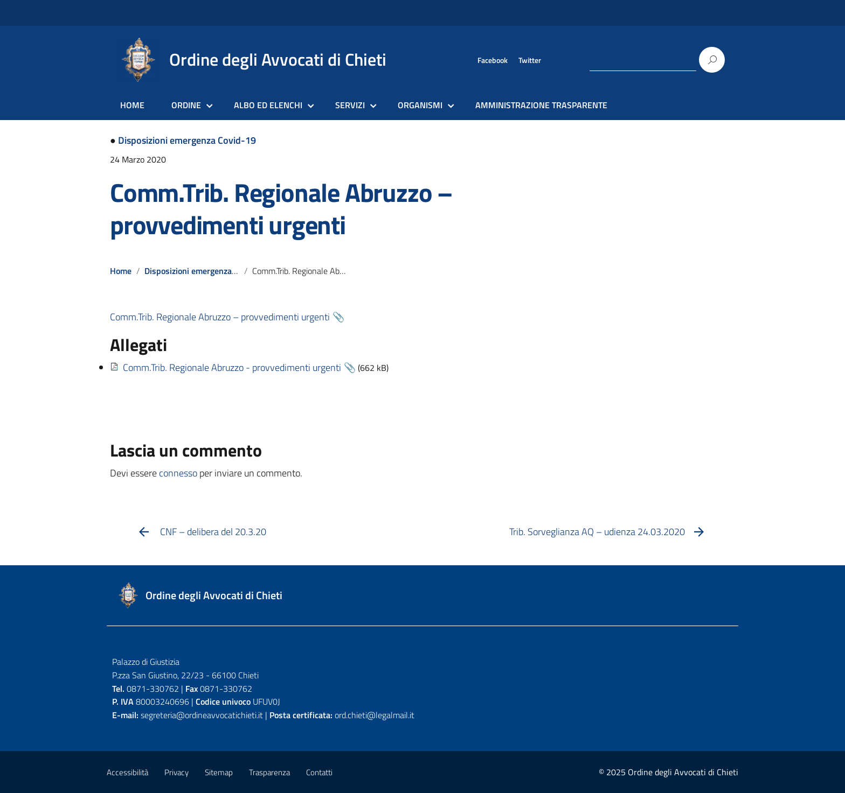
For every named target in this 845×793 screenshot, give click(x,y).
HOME (132, 105)
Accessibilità (127, 772)
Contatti (319, 772)
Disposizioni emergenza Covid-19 (187, 140)
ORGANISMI (420, 105)
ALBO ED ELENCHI (268, 105)
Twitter (529, 60)
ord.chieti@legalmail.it (374, 714)
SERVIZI (350, 105)
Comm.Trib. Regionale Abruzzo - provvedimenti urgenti (232, 367)
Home (120, 270)
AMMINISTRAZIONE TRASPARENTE (541, 105)
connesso (178, 473)
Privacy (176, 772)
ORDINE (186, 105)
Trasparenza (269, 772)
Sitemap (219, 772)
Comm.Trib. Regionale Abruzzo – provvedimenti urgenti (281, 208)
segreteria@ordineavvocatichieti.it (202, 714)
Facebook (492, 60)
